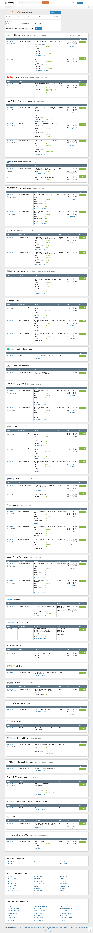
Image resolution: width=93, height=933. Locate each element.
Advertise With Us (47, 928)
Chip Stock (17, 666)
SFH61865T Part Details (40, 638)
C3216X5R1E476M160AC (40, 906)
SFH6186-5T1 (10, 58)
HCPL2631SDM (38, 876)
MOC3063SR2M (38, 890)
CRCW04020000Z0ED (39, 913)
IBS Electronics (16, 645)
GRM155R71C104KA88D (14, 912)
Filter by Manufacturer (11, 28)
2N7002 (36, 919)
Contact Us (14, 927)
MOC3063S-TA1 (65, 892)
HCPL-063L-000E (38, 880)
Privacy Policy (46, 927)
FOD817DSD (37, 888)
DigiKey (27, 77)
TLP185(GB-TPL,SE (39, 883)
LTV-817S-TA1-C (12, 878)
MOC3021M (64, 881)
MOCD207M (64, 883)
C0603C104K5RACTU (39, 912)
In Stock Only (24, 23)
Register (80, 2)
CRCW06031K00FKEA (66, 917)
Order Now (82, 176)
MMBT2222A (64, 915)
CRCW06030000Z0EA (13, 913)
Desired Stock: (11, 23)
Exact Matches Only (38, 23)
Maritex (20, 682)
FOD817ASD (11, 876)
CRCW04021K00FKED (13, 910)
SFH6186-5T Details (55, 12)
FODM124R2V (64, 888)
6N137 (35, 885)
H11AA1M (36, 892)
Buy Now (83, 42)
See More (72, 46)
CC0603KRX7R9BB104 (66, 913)
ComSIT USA (18, 622)
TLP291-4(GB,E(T (65, 885)
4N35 (62, 890)
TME (24, 479)
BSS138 (10, 915)
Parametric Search (37, 927)
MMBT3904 (10, 906)
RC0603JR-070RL (38, 920)
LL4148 (63, 920)
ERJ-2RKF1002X (38, 917)
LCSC (12, 817)
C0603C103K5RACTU (13, 920)
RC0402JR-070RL (38, 908)
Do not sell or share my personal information (78, 927)
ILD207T (36, 886)
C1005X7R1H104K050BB (40, 905)
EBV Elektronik (24, 738)
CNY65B (63, 878)
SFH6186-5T (10, 41)
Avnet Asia (23, 777)
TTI (22, 231)
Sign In (86, 2)
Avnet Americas (25, 101)
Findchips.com (10, 2)
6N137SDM (64, 876)
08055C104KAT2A (12, 917)
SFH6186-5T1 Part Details (41, 70)
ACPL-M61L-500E (65, 880)
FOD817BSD (37, 878)
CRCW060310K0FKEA (13, 908)
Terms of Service (54, 927)
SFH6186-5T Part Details (41, 55)
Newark (26, 35)
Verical (20, 300)
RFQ (83, 108)
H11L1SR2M (11, 888)
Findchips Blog (71, 2)
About (19, 927)
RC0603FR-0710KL (39, 915)
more (43, 44)
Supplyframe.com (53, 931)
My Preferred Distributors (13, 17)
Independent (38, 17)
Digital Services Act (63, 927)
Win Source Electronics (21, 703)
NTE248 (10, 905)
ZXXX (62, 906)
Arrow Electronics (25, 188)
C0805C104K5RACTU (39, 910)
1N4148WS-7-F (65, 912)
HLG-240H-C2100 (65, 905)
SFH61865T (9, 628)
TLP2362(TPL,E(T (12, 885)
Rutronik (14, 600)
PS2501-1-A (10, 881)
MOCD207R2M (38, 881)
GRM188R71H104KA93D (67, 908)
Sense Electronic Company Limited (28, 801)
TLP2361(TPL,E (65, 886)
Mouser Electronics (31, 162)
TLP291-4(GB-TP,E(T (13, 890)
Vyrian (15, 721)
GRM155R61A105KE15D (14, 919)
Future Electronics (31, 271)
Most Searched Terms (27, 927)
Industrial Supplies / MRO (52, 17)
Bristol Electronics (20, 349)
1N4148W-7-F (64, 910)
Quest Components (18, 366)
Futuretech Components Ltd (30, 762)
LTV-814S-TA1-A (12, 883)
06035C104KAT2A (65, 919)
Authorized (27, 17)
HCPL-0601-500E (12, 892)
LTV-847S (10, 880)
